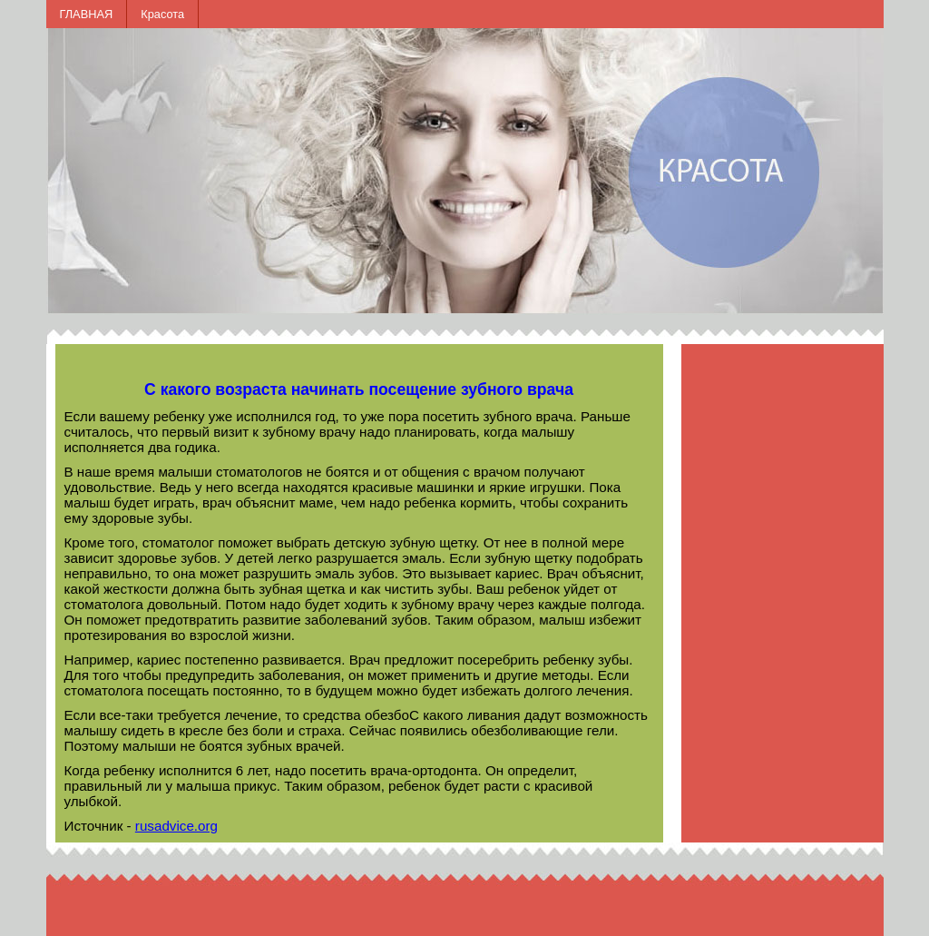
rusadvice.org (176, 825)
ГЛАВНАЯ (86, 14)
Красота (162, 14)
